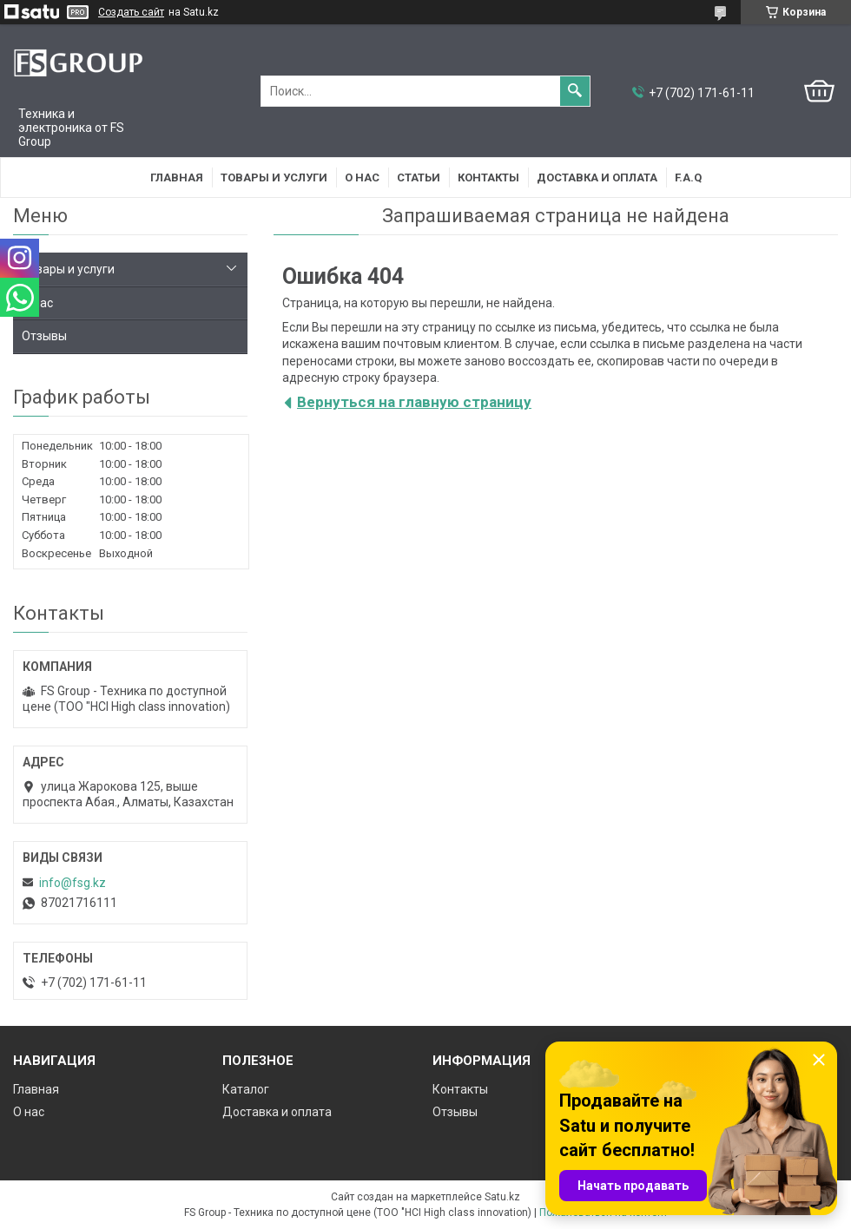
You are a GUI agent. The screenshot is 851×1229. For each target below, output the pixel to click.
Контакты (488, 177)
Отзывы (44, 336)
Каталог (245, 1089)
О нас (362, 177)
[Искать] (575, 91)
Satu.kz (502, 1197)
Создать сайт (131, 12)
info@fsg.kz (72, 883)
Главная (176, 177)
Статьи (418, 177)
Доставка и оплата (597, 177)
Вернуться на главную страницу (414, 402)
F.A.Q (688, 177)
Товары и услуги (274, 177)
